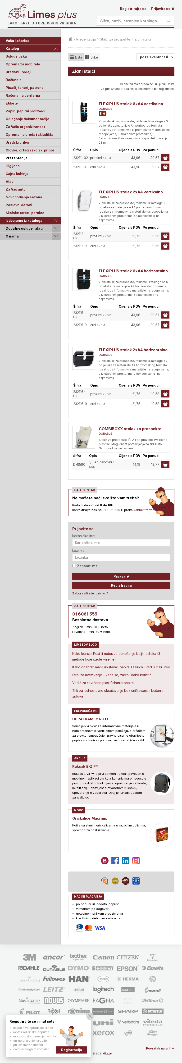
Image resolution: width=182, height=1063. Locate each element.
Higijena (13, 166)
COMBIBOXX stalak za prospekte (130, 428)
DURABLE (105, 108)
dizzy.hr (111, 1053)
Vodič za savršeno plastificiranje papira (103, 683)
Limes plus (52, 15)
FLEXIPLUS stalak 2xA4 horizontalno (133, 349)
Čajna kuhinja (17, 174)
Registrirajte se (133, 9)
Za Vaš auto (16, 189)
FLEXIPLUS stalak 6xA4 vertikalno (131, 103)
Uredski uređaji (18, 72)
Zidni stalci (143, 39)
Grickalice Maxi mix (90, 818)
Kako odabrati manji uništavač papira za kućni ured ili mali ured (121, 667)
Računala (14, 80)
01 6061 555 (111, 510)
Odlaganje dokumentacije (27, 119)
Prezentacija (16, 158)
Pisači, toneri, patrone (25, 88)
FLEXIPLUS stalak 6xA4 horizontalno (133, 271)
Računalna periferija (23, 95)
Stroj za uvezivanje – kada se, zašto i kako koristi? (111, 675)
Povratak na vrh (157, 1048)
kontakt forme (144, 510)
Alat (9, 181)
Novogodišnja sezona (24, 197)
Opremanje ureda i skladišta (29, 134)
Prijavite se (162, 9)
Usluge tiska (16, 56)
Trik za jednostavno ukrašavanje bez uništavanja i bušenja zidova (118, 693)
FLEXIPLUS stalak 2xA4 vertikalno (131, 192)
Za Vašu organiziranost (25, 127)
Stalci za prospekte (115, 39)
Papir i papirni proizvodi (25, 111)
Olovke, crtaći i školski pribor (30, 150)
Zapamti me (85, 566)
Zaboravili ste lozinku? (90, 593)
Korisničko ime (83, 536)
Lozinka (78, 550)
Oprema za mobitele (23, 64)
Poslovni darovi (19, 205)
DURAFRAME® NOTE (91, 718)
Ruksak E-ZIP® (86, 766)
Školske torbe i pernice (25, 213)
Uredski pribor (18, 142)
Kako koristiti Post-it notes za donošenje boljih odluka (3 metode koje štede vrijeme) (116, 656)
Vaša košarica (17, 41)
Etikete (12, 103)
